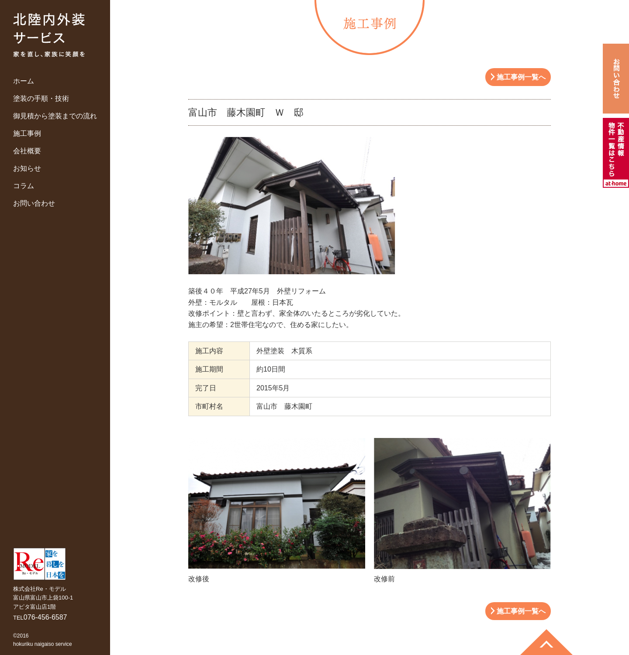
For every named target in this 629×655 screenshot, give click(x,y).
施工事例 (27, 133)
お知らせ (27, 168)
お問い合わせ (34, 203)
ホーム (23, 81)
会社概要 (27, 151)
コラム (23, 186)
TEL (40, 617)
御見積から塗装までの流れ (55, 116)
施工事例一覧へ (521, 77)
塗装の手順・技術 (41, 98)
